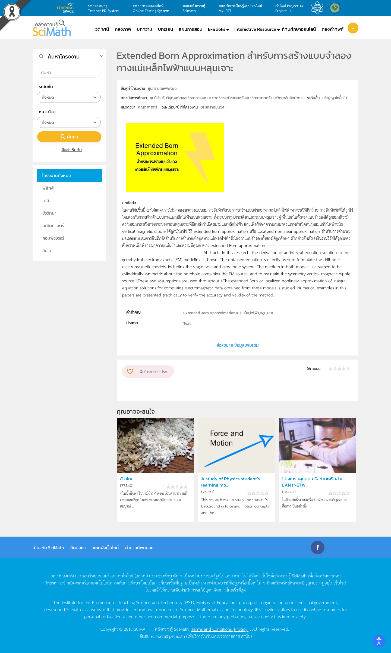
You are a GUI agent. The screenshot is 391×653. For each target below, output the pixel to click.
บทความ (144, 29)
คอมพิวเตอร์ (53, 238)
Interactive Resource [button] (255, 29)
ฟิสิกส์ (48, 188)
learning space (67, 8)
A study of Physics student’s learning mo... (230, 481)
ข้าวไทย (127, 478)
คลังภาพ (123, 29)
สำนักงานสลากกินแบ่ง (336, 8)
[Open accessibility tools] (379, 641)
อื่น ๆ (46, 250)
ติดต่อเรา (78, 547)
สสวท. (318, 8)
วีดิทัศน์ (102, 29)
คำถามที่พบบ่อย (139, 547)
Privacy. (241, 628)
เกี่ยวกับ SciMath (48, 547)
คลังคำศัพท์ (332, 29)
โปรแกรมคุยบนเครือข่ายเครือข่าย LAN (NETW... (312, 481)
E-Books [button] (216, 29)
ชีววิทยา (49, 213)
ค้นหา (69, 136)
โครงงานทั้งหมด (56, 175)
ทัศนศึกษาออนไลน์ (299, 29)
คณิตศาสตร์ (53, 225)
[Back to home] (52, 28)
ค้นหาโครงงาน (64, 56)
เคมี (45, 200)
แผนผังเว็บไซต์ (106, 547)
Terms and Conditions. (212, 628)
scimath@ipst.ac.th (168, 635)
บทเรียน (165, 29)
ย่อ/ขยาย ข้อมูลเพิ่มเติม (237, 345)
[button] (353, 27)
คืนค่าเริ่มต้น (69, 150)
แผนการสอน (190, 29)
